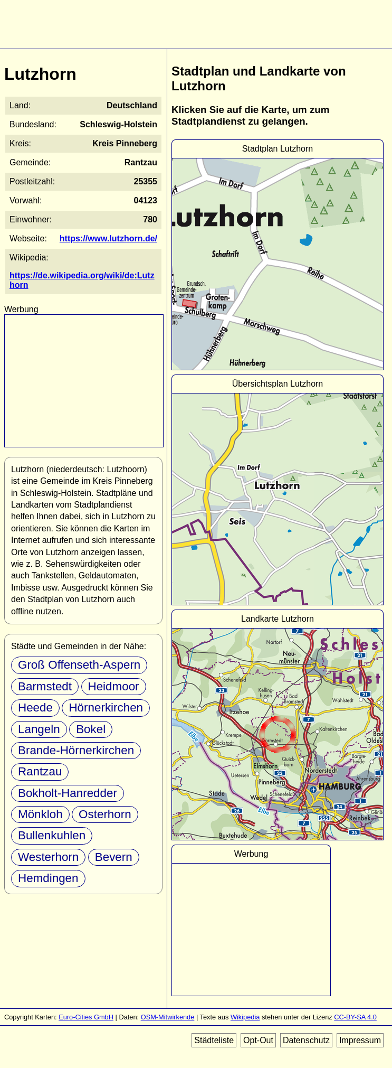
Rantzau (40, 771)
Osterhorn (105, 814)
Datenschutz (306, 1040)
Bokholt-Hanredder (67, 793)
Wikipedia (245, 1017)
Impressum (360, 1040)
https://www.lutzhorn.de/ (108, 238)
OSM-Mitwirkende (168, 1017)
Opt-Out (258, 1040)
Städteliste (214, 1040)
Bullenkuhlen (51, 835)
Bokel (91, 729)
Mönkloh (40, 814)
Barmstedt (45, 686)
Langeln (39, 729)
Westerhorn (48, 857)
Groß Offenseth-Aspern (79, 664)
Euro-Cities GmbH (86, 1017)
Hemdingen (48, 878)
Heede (35, 707)
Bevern (113, 857)
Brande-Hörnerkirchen (76, 750)
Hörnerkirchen (106, 707)
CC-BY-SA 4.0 (355, 1017)
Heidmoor (113, 686)
